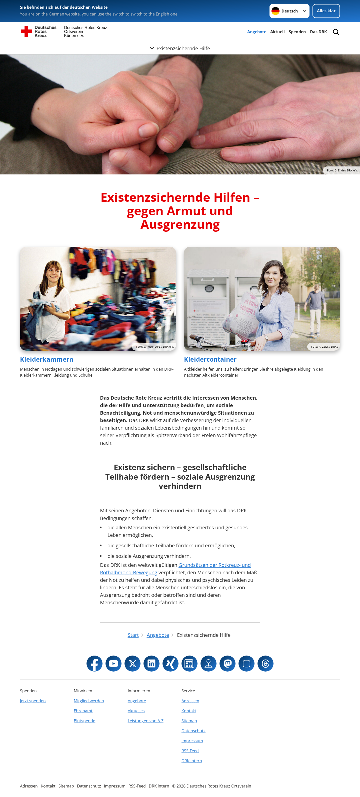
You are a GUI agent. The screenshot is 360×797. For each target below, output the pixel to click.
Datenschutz (194, 731)
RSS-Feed (190, 751)
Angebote (256, 31)
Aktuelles (136, 711)
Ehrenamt (83, 711)
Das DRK (318, 31)
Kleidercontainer (210, 359)
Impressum (192, 741)
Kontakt (189, 711)
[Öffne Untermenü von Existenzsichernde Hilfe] (180, 48)
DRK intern (192, 761)
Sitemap (189, 721)
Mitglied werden (89, 701)
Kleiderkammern (46, 359)
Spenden (297, 31)
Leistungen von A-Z (146, 721)
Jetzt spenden (33, 701)
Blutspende (84, 721)
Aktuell (277, 31)
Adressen (190, 701)
